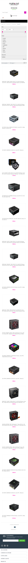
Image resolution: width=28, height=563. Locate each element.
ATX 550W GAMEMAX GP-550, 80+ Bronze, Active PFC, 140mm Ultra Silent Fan (13, 288)
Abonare (22, 540)
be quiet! (4, 38)
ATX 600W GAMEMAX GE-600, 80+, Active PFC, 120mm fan (12, 150)
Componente (14, 24)
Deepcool (4, 41)
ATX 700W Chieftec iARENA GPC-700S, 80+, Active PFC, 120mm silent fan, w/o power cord (13, 128)
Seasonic (4, 48)
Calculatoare (8, 24)
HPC (3, 46)
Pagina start (3, 24)
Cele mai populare (5, 63)
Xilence (3, 51)
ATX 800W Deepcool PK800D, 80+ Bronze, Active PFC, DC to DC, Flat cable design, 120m (13, 196)
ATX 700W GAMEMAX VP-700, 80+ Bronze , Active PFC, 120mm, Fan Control (13, 516)
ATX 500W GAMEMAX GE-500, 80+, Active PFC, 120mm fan (12, 492)
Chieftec (4, 40)
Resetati (25, 59)
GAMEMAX (4, 45)
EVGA (3, 43)
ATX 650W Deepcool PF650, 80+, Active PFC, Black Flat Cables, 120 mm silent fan (13, 219)
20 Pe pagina (12, 63)
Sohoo (3, 50)
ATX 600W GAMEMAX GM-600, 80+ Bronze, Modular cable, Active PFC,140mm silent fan (14, 470)
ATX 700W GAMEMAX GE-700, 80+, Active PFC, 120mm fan (12, 378)
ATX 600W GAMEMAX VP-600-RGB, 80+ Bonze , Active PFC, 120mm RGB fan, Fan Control (13, 356)
